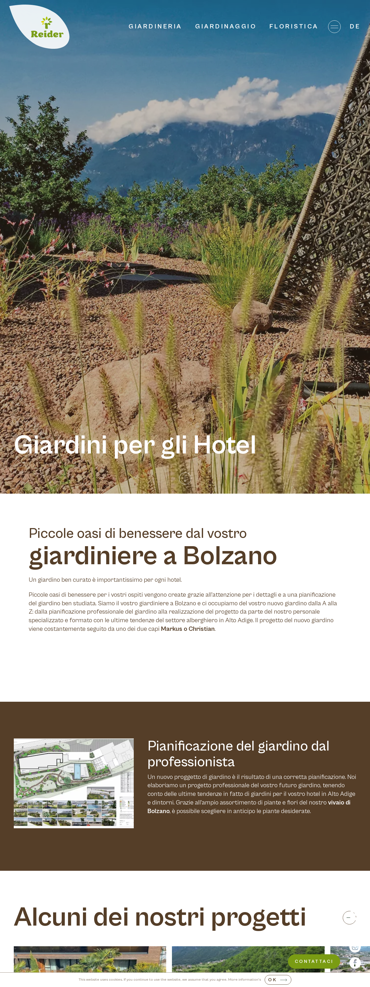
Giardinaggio (226, 26)
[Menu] (334, 26)
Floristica (294, 26)
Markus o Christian (188, 629)
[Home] (39, 27)
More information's (244, 980)
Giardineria (156, 26)
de (355, 26)
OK (272, 979)
